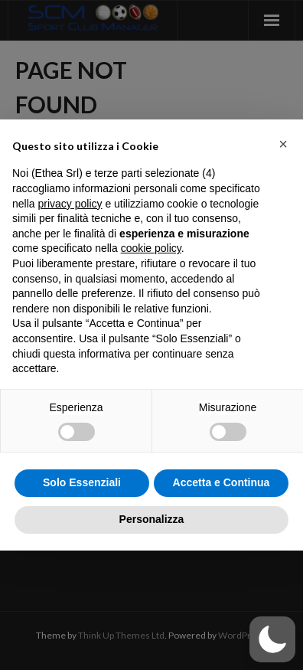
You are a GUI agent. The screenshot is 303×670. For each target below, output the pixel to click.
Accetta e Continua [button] (221, 482)
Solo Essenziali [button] (82, 482)
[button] (283, 144)
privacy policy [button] (69, 204)
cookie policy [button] (151, 248)
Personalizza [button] (151, 519)
